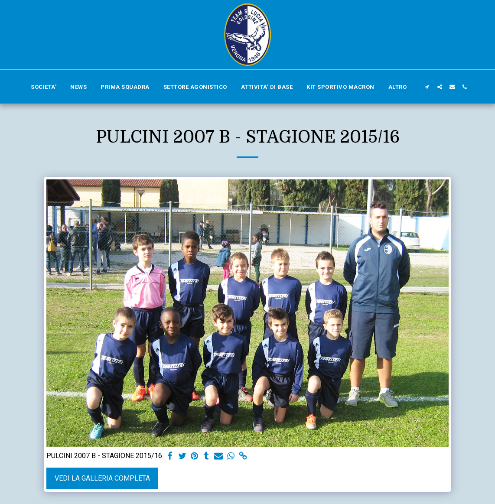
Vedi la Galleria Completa (102, 478)
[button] (427, 87)
